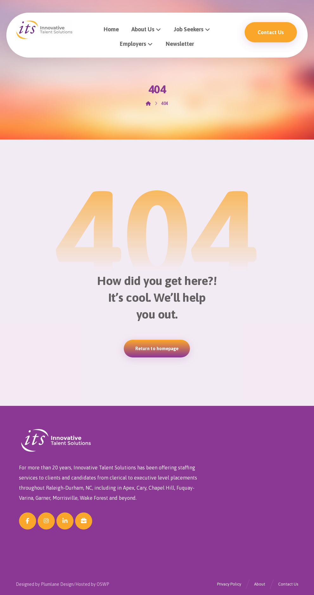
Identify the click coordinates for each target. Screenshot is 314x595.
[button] (27, 521)
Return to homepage (157, 348)
